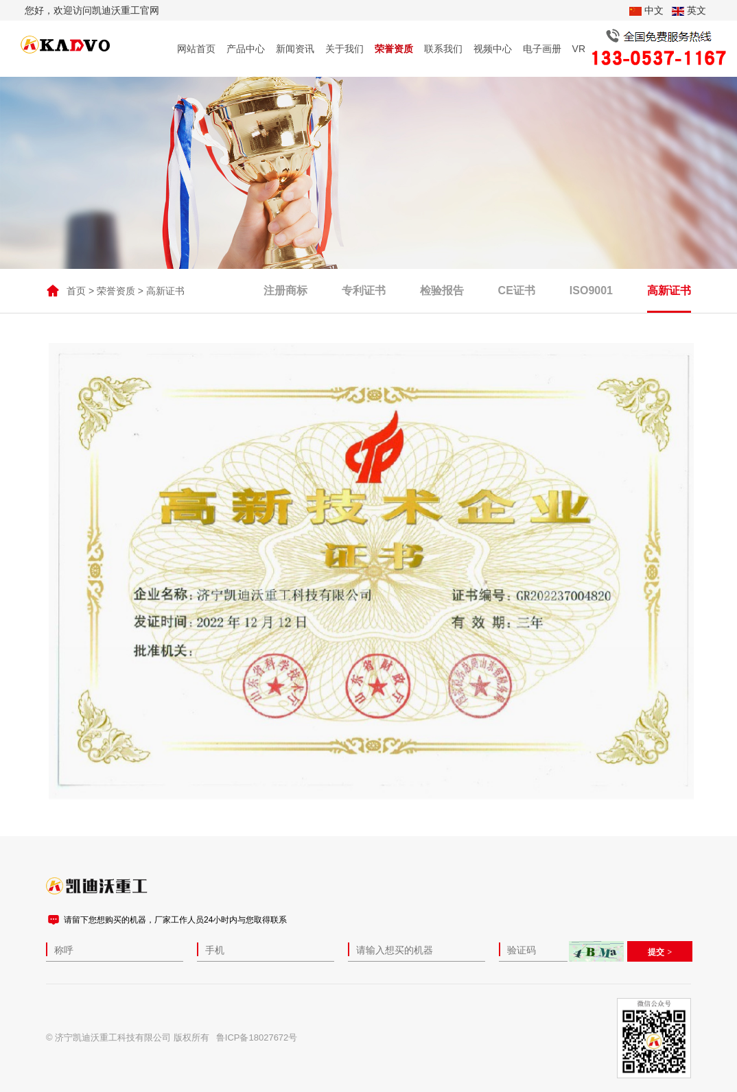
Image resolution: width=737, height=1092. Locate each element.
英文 (689, 10)
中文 (646, 10)
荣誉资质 (394, 48)
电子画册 (542, 48)
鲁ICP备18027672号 (257, 1037)
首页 (76, 292)
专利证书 (364, 292)
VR (578, 48)
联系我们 (443, 48)
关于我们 (344, 48)
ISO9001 (591, 292)
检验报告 (442, 292)
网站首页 (196, 48)
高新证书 (165, 292)
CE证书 (516, 292)
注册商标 (285, 292)
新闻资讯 (295, 48)
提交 (656, 952)
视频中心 (492, 48)
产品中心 (245, 48)
